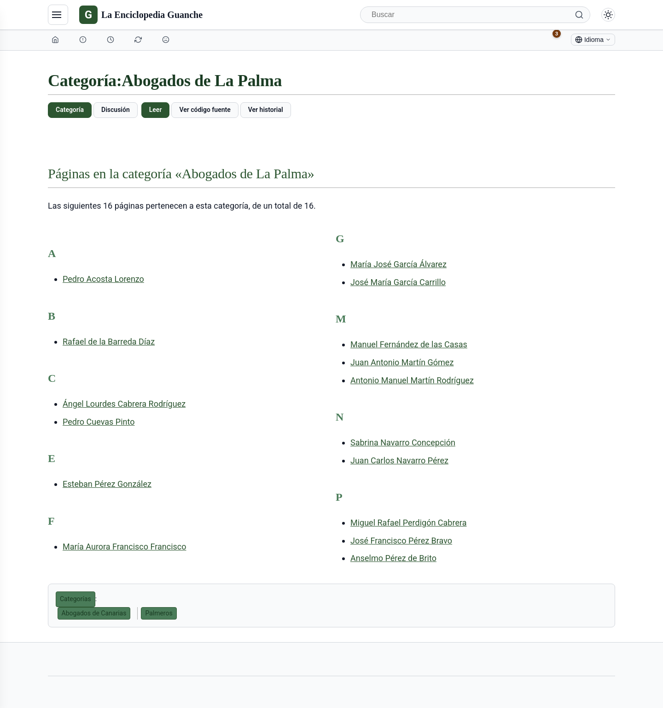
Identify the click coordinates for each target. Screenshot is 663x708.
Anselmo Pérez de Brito (393, 558)
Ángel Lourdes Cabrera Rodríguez (124, 404)
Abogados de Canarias (94, 613)
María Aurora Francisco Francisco (124, 546)
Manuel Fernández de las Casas (408, 344)
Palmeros (158, 613)
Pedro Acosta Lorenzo (103, 279)
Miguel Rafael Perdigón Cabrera (408, 522)
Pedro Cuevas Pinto (98, 422)
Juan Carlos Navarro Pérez (399, 460)
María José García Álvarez (398, 264)
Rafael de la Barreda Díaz (109, 341)
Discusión (115, 109)
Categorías (75, 599)
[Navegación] (58, 15)
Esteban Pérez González (107, 484)
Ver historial (265, 109)
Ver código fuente (204, 109)
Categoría (70, 109)
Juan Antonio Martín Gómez (402, 362)
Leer (155, 109)
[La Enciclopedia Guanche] (141, 15)
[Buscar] (475, 14)
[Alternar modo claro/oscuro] (608, 15)
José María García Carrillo (398, 282)
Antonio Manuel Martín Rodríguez (412, 380)
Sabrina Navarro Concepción (402, 442)
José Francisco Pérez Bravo (401, 540)
